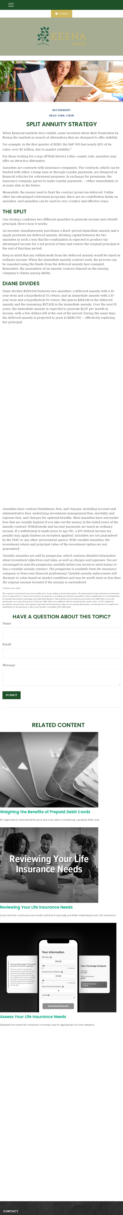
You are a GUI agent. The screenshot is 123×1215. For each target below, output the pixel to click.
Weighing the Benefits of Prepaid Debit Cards (45, 812)
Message (8, 665)
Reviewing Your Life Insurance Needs (36, 907)
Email (6, 644)
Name (6, 623)
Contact (61, 13)
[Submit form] (11, 695)
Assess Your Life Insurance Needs (33, 1016)
